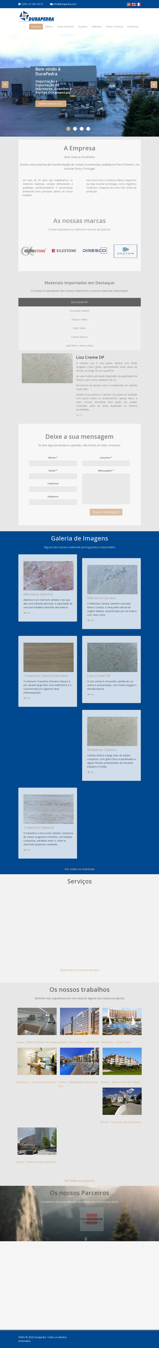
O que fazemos (65, 26)
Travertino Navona (38, 824)
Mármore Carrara (101, 595)
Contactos (133, 26)
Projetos (83, 26)
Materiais (97, 26)
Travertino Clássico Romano (45, 673)
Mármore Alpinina (38, 591)
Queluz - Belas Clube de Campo (121, 1082)
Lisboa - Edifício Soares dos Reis (36, 1162)
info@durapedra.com (64, 4)
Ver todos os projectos (79, 1181)
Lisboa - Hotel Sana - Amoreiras (78, 1042)
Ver (26, 610)
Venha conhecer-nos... (51, 105)
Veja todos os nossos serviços (79, 967)
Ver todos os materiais (80, 869)
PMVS (21, 1337)
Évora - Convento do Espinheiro (121, 1122)
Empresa (36, 26)
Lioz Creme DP (98, 673)
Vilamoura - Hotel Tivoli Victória (36, 1082)
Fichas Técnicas (114, 26)
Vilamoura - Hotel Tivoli (116, 1042)
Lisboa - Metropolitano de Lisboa (37, 1042)
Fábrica (49, 26)
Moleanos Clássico (101, 747)
